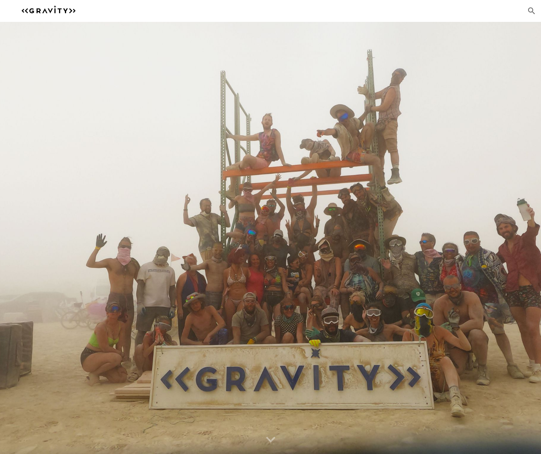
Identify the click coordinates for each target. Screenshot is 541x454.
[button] (531, 11)
